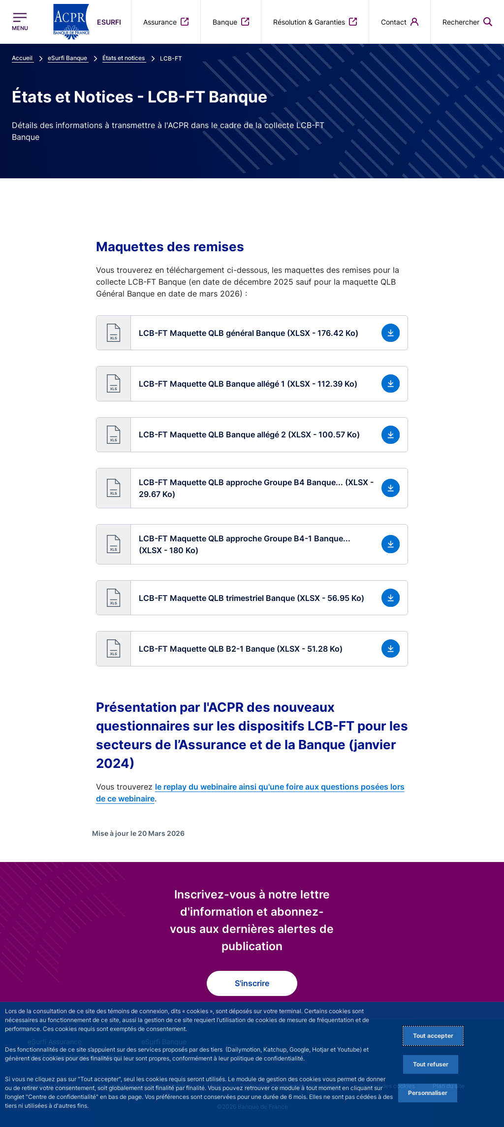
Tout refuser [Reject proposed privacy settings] (430, 1064)
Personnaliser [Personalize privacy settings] (427, 1092)
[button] (252, 332)
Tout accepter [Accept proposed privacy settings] (433, 1035)
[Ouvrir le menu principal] (20, 22)
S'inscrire (252, 983)
